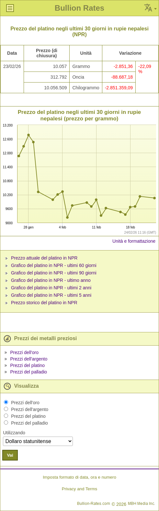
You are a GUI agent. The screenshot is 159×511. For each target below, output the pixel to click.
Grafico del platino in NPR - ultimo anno (51, 280)
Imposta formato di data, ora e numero (79, 477)
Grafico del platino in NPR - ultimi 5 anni (51, 295)
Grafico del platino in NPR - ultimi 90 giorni (54, 272)
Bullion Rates (79, 8)
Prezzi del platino (27, 365)
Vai (10, 455)
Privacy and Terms (79, 488)
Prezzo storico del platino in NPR (44, 302)
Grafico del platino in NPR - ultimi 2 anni (51, 287)
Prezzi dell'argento (28, 358)
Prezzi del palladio (28, 371)
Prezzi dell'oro (24, 352)
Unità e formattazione (133, 241)
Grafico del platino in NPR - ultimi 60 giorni (54, 265)
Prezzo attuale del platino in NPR (44, 258)
